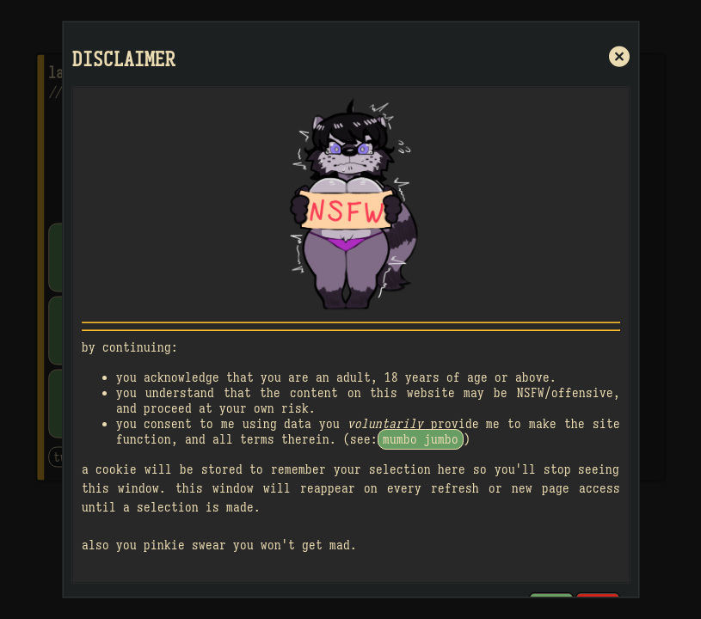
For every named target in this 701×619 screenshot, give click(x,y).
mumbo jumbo (420, 439)
